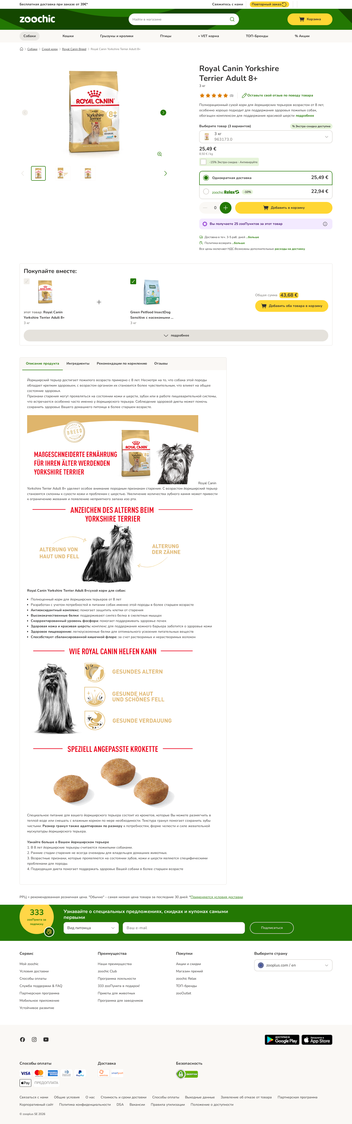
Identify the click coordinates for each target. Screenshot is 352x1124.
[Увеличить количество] (225, 208)
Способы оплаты (33, 978)
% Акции (302, 36)
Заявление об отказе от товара (246, 1097)
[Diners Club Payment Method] (66, 1074)
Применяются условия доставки (217, 897)
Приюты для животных (116, 993)
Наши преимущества (115, 964)
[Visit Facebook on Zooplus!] (22, 1039)
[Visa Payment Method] (25, 1074)
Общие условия (67, 1097)
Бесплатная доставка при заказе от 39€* (54, 4)
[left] (25, 113)
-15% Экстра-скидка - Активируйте (233, 162)
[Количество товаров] (215, 208)
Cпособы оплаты (165, 1097)
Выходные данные (200, 1097)
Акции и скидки (188, 964)
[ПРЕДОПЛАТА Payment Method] (46, 1083)
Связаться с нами (34, 1097)
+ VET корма (208, 36)
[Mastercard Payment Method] (39, 1074)
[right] (163, 113)
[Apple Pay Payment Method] (25, 1084)
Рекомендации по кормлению (122, 363)
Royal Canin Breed (74, 49)
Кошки (68, 36)
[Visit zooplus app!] (282, 1043)
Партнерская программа (39, 993)
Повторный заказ (269, 4)
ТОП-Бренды (257, 36)
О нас (90, 1097)
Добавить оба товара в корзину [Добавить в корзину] (294, 306)
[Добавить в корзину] (283, 208)
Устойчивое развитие (37, 1008)
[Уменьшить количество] (205, 208)
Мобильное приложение (39, 1000)
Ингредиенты (77, 363)
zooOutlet (183, 993)
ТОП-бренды (186, 986)
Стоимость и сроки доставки (123, 1097)
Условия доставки (34, 971)
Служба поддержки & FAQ (41, 986)
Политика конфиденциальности (85, 1104)
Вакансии (137, 1104)
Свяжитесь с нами (227, 4)
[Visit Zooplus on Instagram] (34, 1039)
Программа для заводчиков (120, 1000)
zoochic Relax (186, 978)
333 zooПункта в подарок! (119, 986)
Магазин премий (189, 971)
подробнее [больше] (176, 335)
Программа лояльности (117, 978)
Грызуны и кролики (116, 36)
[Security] (187, 1075)
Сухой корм (50, 49)
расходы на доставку (290, 249)
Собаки (29, 36)
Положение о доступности (212, 1104)
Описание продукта (42, 363)
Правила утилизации (168, 1104)
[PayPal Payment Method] (80, 1074)
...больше (252, 237)
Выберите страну (270, 953)
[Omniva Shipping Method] (104, 1074)
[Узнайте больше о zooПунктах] (325, 224)
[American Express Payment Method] (53, 1074)
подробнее (305, 115)
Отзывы (161, 363)
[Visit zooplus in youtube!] (46, 1039)
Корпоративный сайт (36, 1104)
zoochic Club (107, 971)
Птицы (165, 36)
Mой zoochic (29, 964)
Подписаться (272, 927)
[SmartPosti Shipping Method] (117, 1074)
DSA (120, 1104)
